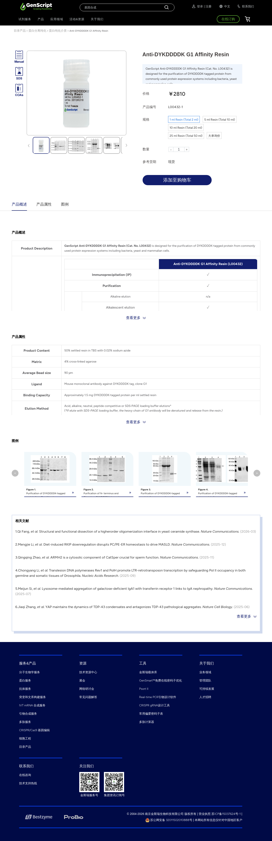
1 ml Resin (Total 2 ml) (184, 119)
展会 (82, 680)
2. (16, 544)
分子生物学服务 (29, 672)
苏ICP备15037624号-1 (226, 814)
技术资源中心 (88, 672)
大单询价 (214, 136)
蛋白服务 (25, 680)
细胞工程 (25, 738)
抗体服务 (25, 689)
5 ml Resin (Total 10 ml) (219, 119)
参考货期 (149, 162)
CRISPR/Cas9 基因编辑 (34, 730)
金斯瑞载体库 (148, 672)
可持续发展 (206, 689)
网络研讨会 (86, 689)
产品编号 (149, 107)
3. (16, 557)
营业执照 (205, 814)
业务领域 (205, 672)
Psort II (143, 689)
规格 (146, 119)
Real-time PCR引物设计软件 (157, 697)
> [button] (257, 473)
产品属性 (44, 204)
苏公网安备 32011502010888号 (168, 820)
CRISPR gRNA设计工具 (154, 705)
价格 (146, 94)
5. (16, 589)
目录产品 (20, 30)
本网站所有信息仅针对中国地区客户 (218, 820)
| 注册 (207, 6)
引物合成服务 (28, 713)
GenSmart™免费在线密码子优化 (160, 680)
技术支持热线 (28, 783)
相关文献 (22, 521)
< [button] (15, 473)
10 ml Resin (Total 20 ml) (186, 128)
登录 (197, 6)
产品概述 (19, 204)
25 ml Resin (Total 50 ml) (186, 136)
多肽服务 (25, 722)
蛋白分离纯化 (37, 30)
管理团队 (205, 680)
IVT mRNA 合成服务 (32, 705)
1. (16, 531)
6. (16, 607)
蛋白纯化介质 (58, 30)
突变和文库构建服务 (32, 697)
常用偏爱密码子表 (151, 713)
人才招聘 (205, 697)
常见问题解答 (88, 697)
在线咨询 (25, 775)
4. (16, 570)
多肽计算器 (146, 722)
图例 (65, 204)
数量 (146, 149)
